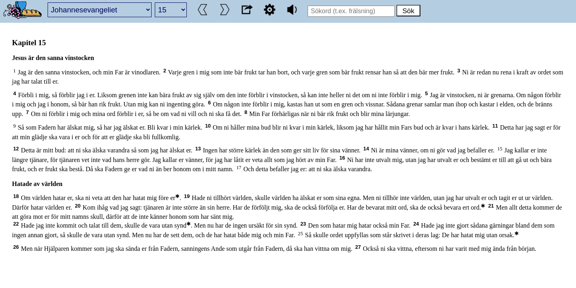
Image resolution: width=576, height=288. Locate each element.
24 (416, 224)
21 (491, 206)
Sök (408, 11)
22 (16, 224)
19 (187, 196)
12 (16, 149)
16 (342, 158)
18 (16, 196)
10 (208, 126)
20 (77, 206)
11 (495, 126)
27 (358, 247)
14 (366, 149)
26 (16, 247)
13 (198, 149)
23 (303, 224)
